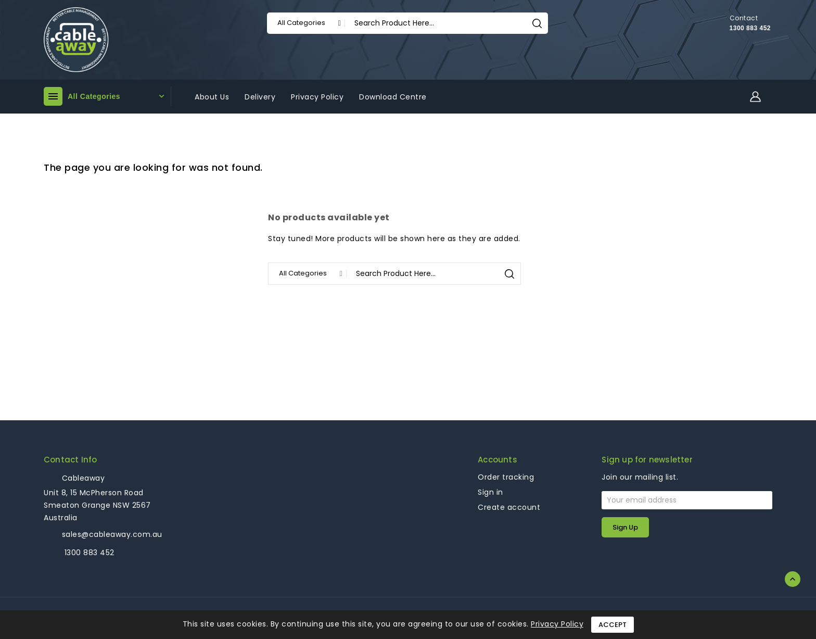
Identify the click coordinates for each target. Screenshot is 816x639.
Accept (612, 625)
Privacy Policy (557, 624)
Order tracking (506, 477)
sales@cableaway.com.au (112, 534)
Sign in (490, 492)
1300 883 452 (750, 28)
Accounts (497, 459)
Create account (509, 507)
